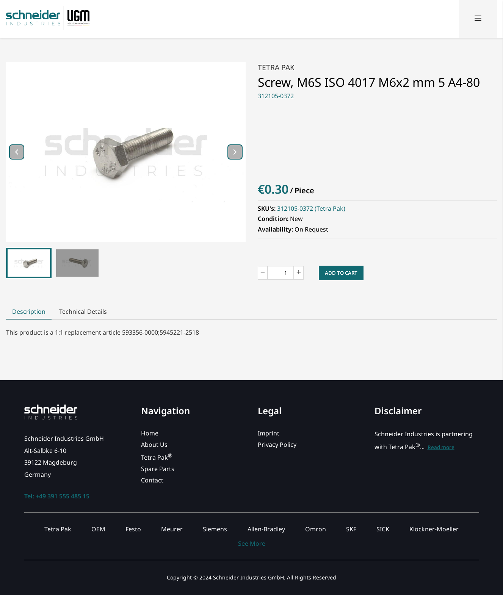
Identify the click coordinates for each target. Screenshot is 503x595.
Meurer (172, 529)
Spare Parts (157, 469)
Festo (133, 529)
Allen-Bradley (266, 529)
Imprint (268, 433)
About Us (154, 444)
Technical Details (83, 311)
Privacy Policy (277, 444)
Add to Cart (341, 272)
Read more (441, 447)
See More (251, 543)
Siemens (215, 529)
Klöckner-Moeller (434, 529)
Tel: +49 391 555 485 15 (56, 496)
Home (149, 433)
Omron (315, 529)
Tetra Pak (276, 67)
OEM (98, 529)
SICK (382, 529)
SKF (351, 529)
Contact (152, 480)
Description (28, 311)
